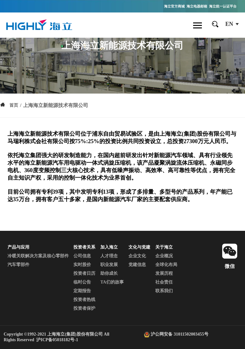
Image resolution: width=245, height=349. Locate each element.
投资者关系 (84, 247)
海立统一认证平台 (223, 6)
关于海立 (164, 247)
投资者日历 (84, 273)
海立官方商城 (174, 6)
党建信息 (137, 264)
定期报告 (82, 290)
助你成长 (109, 273)
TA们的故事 (111, 282)
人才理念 (109, 256)
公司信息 (82, 256)
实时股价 (82, 264)
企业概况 (164, 256)
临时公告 (82, 282)
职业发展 (109, 264)
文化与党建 (139, 247)
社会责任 (164, 282)
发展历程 (164, 273)
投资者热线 (84, 299)
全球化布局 (166, 264)
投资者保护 (84, 308)
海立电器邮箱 (197, 6)
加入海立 (109, 247)
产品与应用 (18, 247)
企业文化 (137, 256)
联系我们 (164, 290)
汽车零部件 (18, 264)
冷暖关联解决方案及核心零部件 (38, 256)
